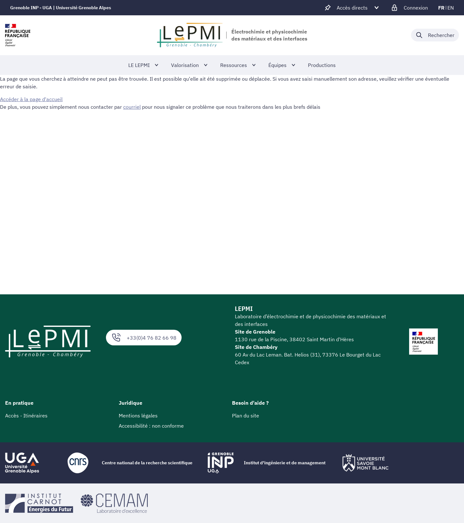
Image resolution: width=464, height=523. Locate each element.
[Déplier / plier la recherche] (435, 35)
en (450, 7)
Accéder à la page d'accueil (31, 99)
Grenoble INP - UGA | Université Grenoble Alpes (60, 8)
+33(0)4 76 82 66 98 (143, 337)
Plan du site (245, 415)
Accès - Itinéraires (26, 415)
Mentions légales (138, 415)
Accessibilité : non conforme (151, 426)
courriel (132, 107)
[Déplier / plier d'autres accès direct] (352, 7)
